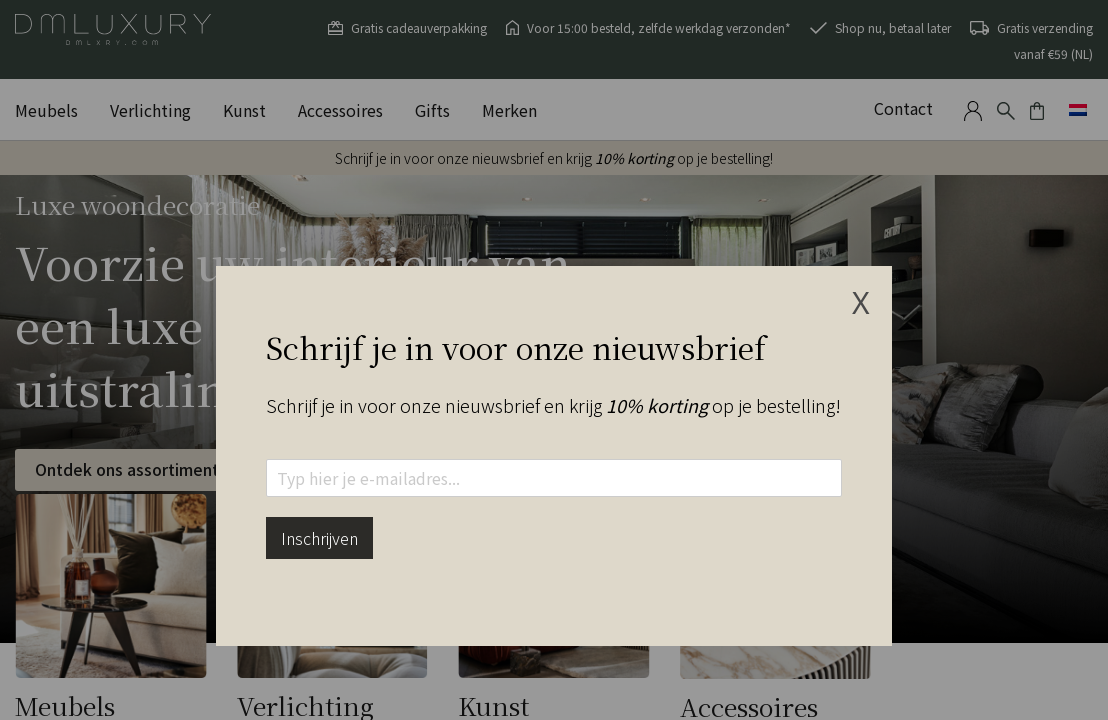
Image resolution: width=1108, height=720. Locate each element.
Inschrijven (319, 538)
